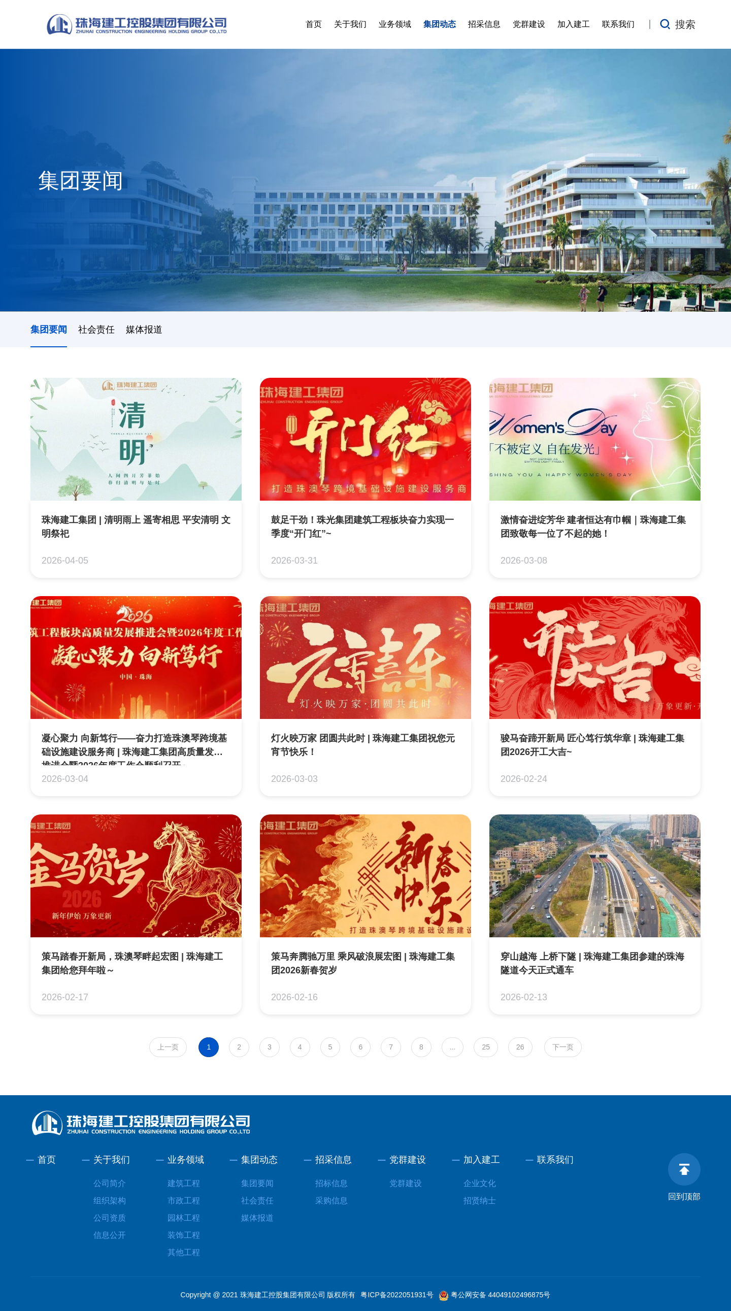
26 (520, 1047)
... (453, 1047)
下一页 (563, 1047)
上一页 (168, 1047)
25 (486, 1047)
